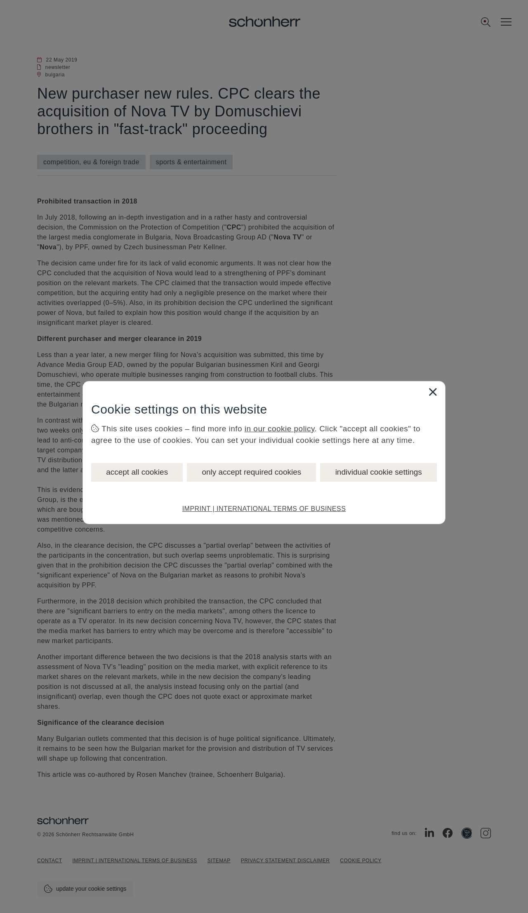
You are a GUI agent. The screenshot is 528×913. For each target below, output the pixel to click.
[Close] (433, 392)
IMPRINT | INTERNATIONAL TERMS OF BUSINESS (264, 508)
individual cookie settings (378, 472)
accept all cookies (137, 472)
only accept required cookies (251, 472)
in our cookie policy (280, 428)
